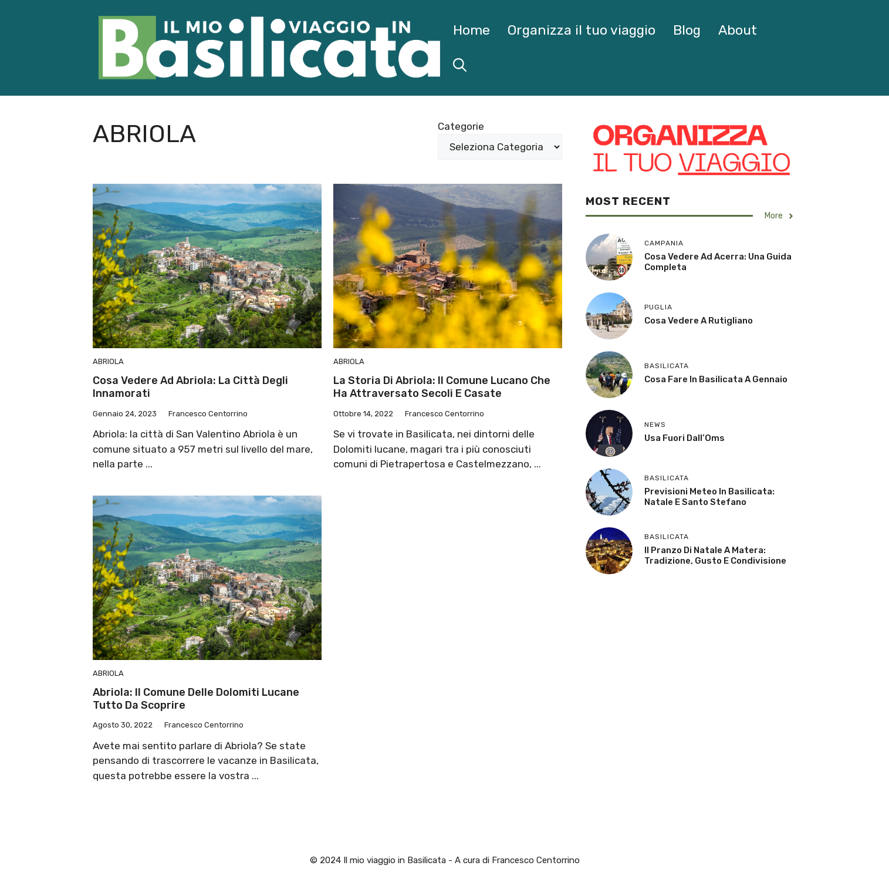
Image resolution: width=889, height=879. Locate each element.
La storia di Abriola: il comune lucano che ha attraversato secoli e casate (441, 387)
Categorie (461, 126)
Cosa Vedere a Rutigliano (698, 320)
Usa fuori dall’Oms (684, 438)
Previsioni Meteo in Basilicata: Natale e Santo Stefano (709, 496)
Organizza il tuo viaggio (581, 30)
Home (471, 30)
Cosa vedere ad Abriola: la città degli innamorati (190, 387)
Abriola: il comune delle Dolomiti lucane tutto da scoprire (196, 699)
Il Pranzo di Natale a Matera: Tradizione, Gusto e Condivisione (715, 555)
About (737, 30)
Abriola (108, 361)
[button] (459, 65)
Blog (687, 30)
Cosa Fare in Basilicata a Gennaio (715, 379)
